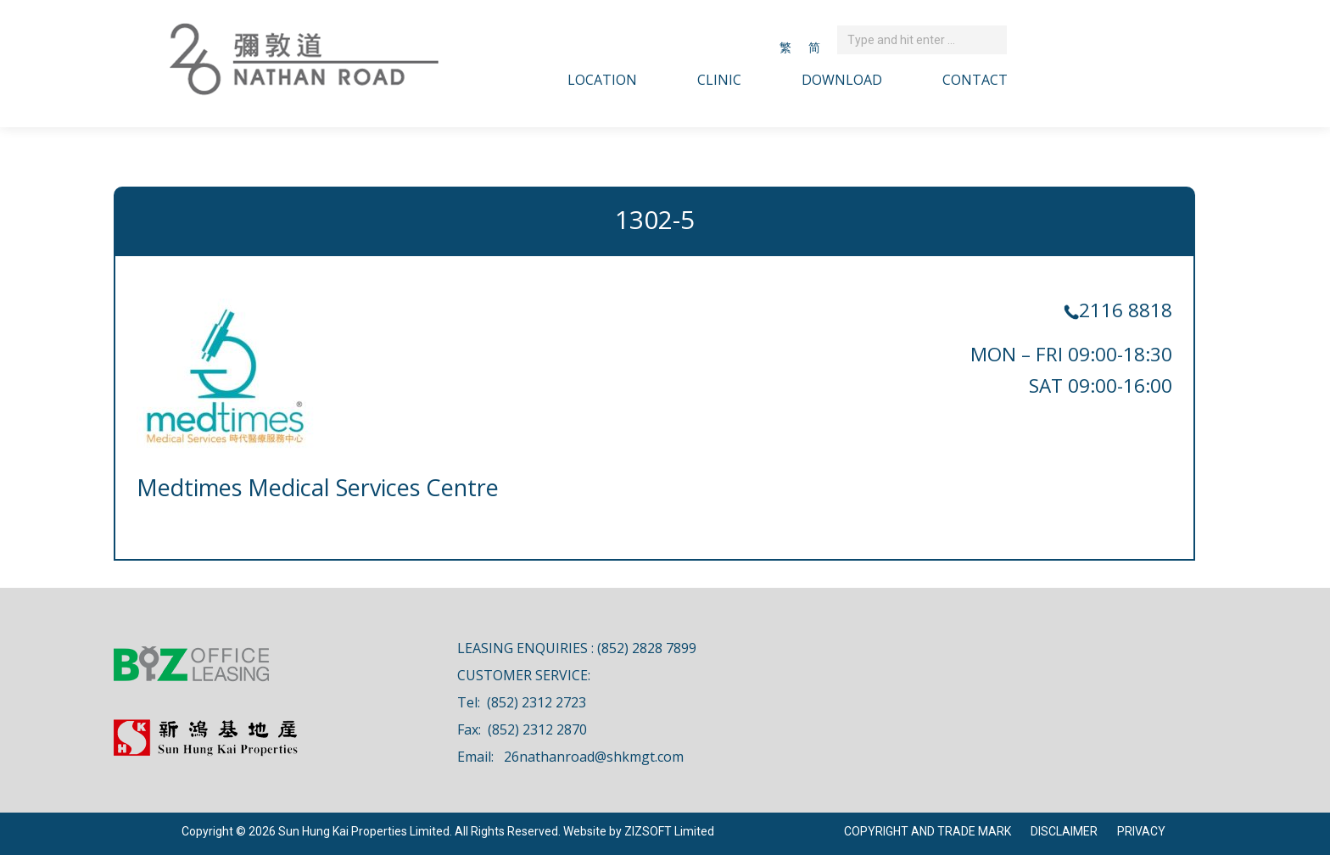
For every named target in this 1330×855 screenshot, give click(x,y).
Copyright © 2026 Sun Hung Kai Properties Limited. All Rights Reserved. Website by (403, 831)
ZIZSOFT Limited (669, 831)
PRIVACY (1141, 831)
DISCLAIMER (1064, 831)
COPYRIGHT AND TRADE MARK (927, 831)
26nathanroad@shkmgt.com (594, 756)
